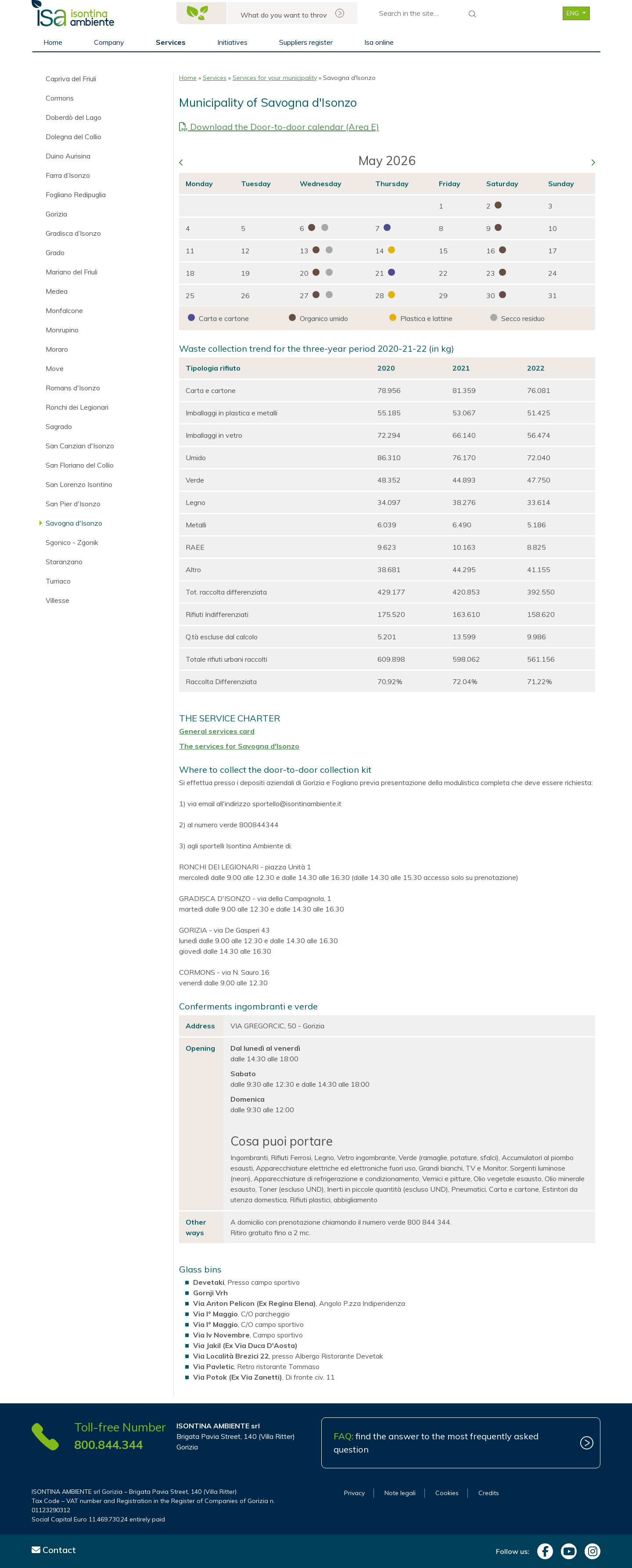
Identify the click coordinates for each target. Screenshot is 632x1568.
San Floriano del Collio (80, 465)
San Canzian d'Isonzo (80, 445)
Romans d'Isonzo (73, 387)
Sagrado (59, 426)
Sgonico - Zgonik (72, 542)
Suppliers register (306, 42)
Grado (55, 252)
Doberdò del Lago (73, 117)
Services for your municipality (275, 78)
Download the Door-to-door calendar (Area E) (279, 126)
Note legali (400, 1493)
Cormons (60, 98)
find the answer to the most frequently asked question (436, 1443)
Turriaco (58, 581)
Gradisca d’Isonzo (73, 233)
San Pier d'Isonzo (73, 503)
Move (55, 368)
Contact (54, 1549)
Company (109, 42)
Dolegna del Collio (73, 136)
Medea (57, 291)
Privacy (354, 1493)
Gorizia (56, 213)
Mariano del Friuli (71, 271)
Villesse (57, 600)
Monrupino (62, 329)
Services (171, 42)
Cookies (447, 1493)
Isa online (379, 42)
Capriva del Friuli (71, 78)
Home (52, 42)
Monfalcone (64, 310)
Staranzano (64, 561)
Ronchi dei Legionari (77, 407)
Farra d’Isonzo (68, 175)
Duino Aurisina (68, 155)
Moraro (57, 349)
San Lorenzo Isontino (79, 484)
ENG (574, 13)
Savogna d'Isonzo (74, 523)
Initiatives (232, 42)
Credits (488, 1493)
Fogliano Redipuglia (76, 194)
